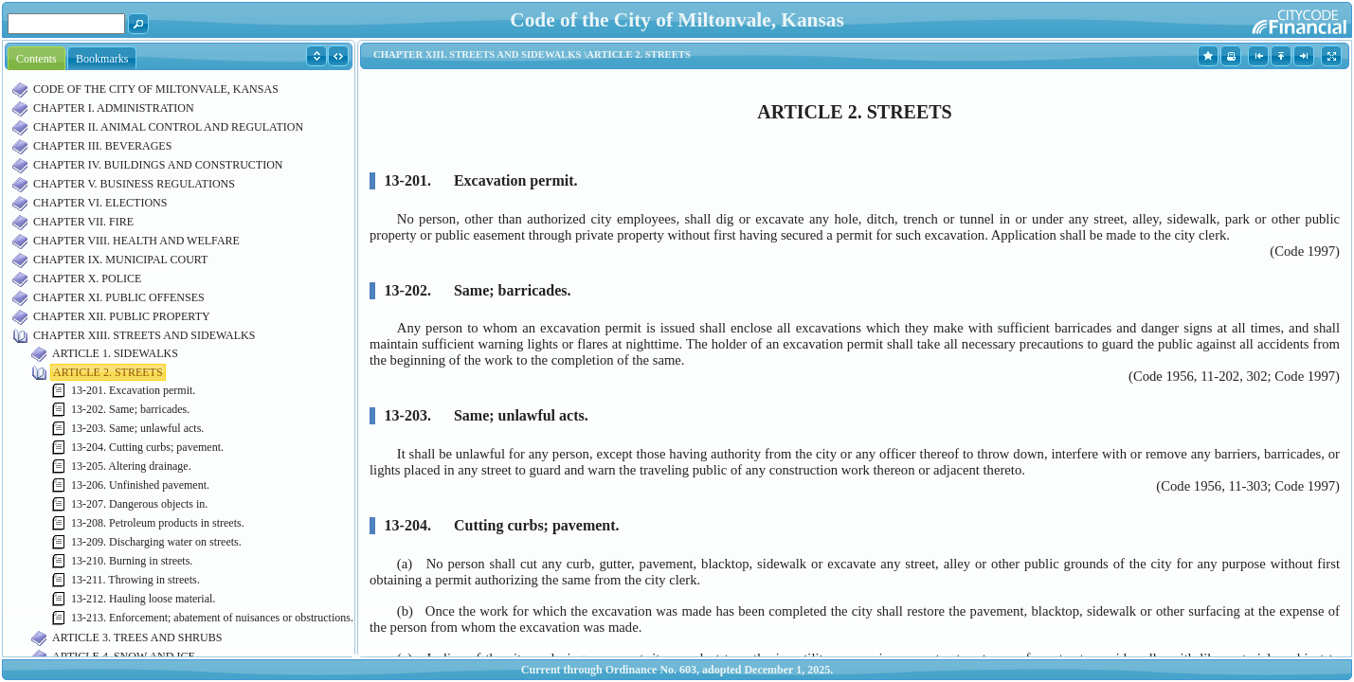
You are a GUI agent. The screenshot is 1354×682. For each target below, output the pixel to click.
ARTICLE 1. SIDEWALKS (115, 353)
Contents (36, 58)
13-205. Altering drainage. (131, 466)
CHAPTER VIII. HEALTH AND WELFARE (136, 240)
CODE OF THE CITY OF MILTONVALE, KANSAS (156, 89)
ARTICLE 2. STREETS (108, 372)
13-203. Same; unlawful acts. (137, 428)
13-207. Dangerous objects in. (139, 504)
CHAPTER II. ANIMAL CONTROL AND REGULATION (168, 127)
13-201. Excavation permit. (133, 390)
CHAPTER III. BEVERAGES (102, 146)
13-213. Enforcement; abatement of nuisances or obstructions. (212, 617)
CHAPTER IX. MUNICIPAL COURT (120, 259)
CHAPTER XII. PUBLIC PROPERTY (121, 316)
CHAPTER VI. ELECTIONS (100, 202)
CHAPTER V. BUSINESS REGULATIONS (134, 183)
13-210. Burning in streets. (131, 560)
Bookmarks (102, 58)
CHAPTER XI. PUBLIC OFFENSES (119, 297)
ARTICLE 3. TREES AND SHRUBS (137, 637)
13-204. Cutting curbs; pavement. (147, 447)
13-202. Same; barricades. (130, 409)
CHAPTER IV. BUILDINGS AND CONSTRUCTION (157, 164)
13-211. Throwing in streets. (135, 579)
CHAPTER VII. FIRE (83, 221)
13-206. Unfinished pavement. (140, 485)
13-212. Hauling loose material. (143, 598)
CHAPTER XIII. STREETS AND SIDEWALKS (144, 335)
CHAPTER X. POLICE (87, 278)
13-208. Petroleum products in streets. (157, 522)
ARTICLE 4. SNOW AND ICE (123, 656)
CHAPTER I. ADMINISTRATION (113, 108)
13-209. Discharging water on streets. (156, 541)
